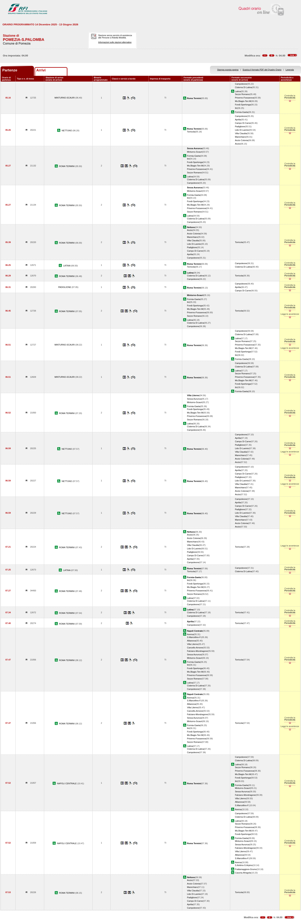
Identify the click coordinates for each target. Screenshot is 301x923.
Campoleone (241, 84)
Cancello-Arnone (195, 647)
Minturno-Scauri (194, 152)
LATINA (67, 265)
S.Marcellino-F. (194, 637)
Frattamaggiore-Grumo (246, 869)
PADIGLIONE (65, 287)
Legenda (290, 70)
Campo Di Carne (243, 123)
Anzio (237, 144)
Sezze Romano (242, 94)
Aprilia (238, 119)
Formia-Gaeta (241, 112)
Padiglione (240, 126)
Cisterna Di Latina (243, 87)
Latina (238, 91)
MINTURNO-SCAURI (65, 98)
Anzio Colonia (241, 140)
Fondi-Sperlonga (243, 104)
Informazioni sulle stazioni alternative (114, 42)
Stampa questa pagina (227, 70)
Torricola (191, 132)
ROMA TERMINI (67, 166)
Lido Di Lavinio (242, 130)
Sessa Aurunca (194, 399)
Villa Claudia (241, 133)
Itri (236, 108)
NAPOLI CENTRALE (67, 783)
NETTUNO (67, 130)
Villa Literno (192, 644)
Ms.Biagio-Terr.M (243, 101)
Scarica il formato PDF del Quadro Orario (262, 70)
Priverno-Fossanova (244, 98)
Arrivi (41, 70)
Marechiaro (240, 137)
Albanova (191, 641)
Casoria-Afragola (243, 873)
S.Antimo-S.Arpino (243, 865)
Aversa (190, 634)
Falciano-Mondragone (197, 651)
